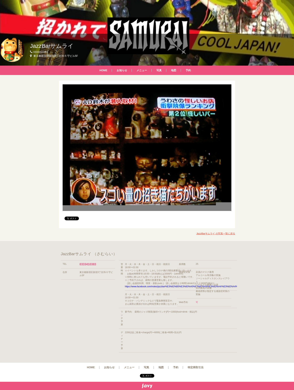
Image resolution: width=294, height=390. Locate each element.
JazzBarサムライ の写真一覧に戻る (215, 233)
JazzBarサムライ (52, 46)
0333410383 (88, 264)
